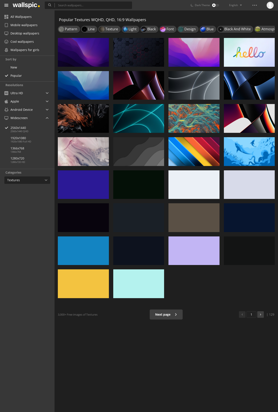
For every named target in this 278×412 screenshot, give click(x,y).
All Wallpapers (18, 17)
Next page (166, 314)
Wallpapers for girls (21, 50)
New (13, 67)
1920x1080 (18, 138)
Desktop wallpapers (21, 33)
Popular (16, 76)
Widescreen (16, 118)
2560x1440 (32, 127)
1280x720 (17, 158)
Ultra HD (13, 93)
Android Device (18, 110)
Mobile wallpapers (21, 25)
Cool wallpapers (19, 41)
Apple (11, 101)
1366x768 (17, 148)
